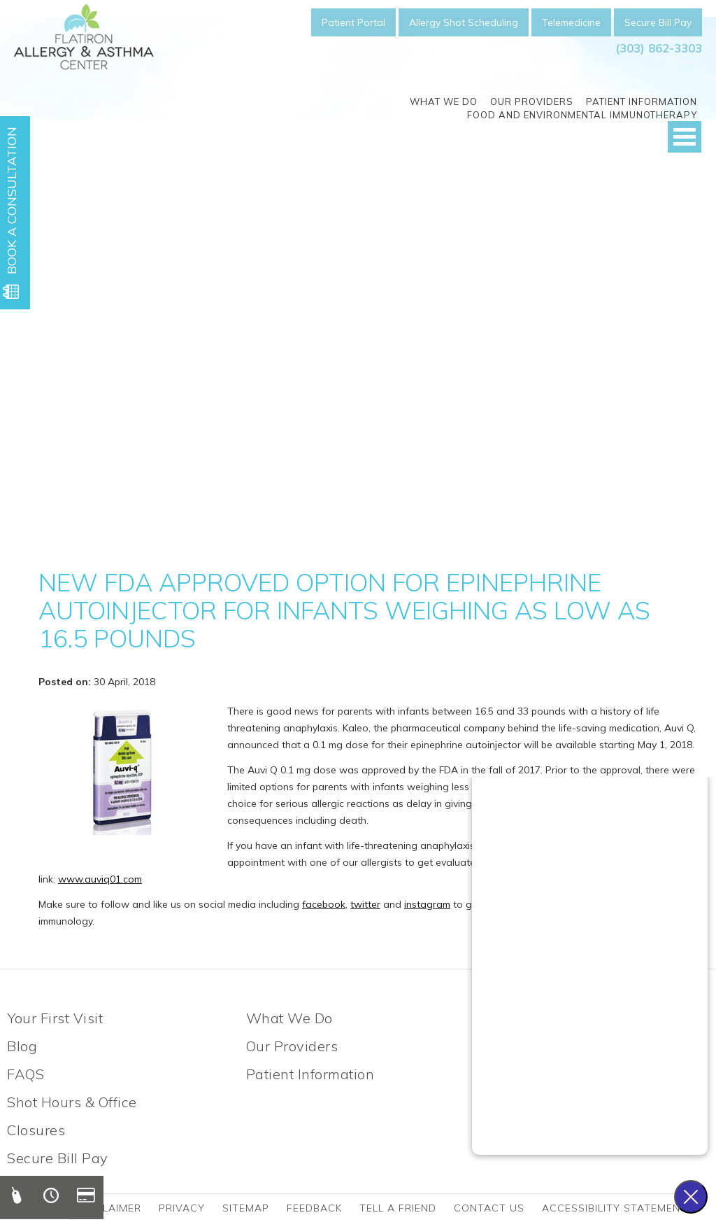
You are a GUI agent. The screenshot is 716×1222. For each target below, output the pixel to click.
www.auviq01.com (100, 879)
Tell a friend (397, 1208)
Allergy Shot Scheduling (463, 22)
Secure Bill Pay (658, 22)
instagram (427, 904)
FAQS (25, 1074)
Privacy (182, 1208)
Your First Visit (55, 1018)
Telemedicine (571, 22)
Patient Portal (353, 22)
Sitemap (245, 1208)
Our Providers (531, 101)
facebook (323, 904)
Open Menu (684, 137)
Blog (22, 1046)
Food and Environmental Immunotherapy (582, 114)
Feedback (314, 1208)
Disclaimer (109, 1208)
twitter (365, 904)
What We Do (444, 101)
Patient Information (641, 101)
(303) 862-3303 (658, 48)
